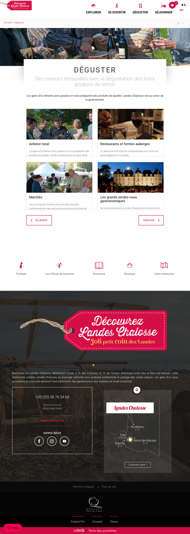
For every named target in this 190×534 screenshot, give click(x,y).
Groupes (97, 521)
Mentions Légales (83, 486)
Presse (114, 521)
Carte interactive (164, 273)
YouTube (65, 441)
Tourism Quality (94, 504)
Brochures (99, 273)
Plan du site (109, 486)
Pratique (21, 273)
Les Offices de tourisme (59, 273)
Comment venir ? (137, 464)
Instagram (52, 441)
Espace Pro (78, 521)
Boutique (129, 273)
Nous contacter (52, 420)
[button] (94, 9)
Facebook (39, 441)
